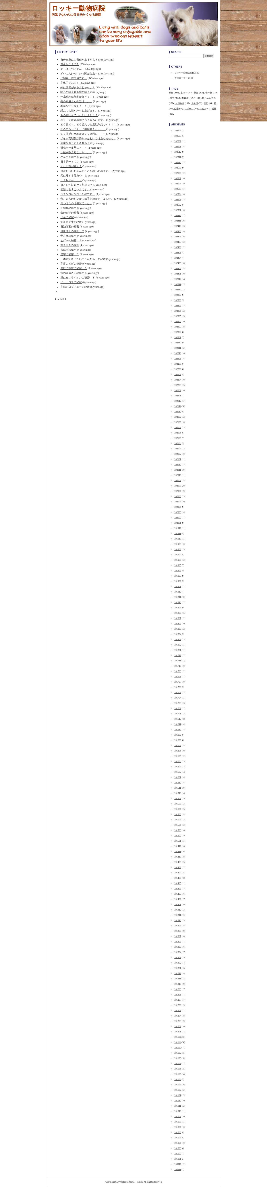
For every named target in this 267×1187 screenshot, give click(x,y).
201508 (177, 804)
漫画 (214, 108)
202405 (177, 252)
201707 (177, 682)
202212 (177, 342)
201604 (177, 761)
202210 (177, 353)
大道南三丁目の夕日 (184, 78)
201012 (177, 1100)
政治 (193, 98)
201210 (177, 984)
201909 (177, 544)
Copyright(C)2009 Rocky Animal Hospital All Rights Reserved (133, 1182)
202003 (177, 512)
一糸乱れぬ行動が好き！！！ (77, 96)
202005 (177, 501)
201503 (177, 830)
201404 (177, 888)
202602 (177, 141)
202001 (177, 523)
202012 (177, 464)
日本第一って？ (69, 161)
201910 (177, 539)
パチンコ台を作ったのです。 (77, 194)
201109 (177, 1053)
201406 (177, 878)
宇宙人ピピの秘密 (71, 263)
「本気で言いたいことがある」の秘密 (83, 259)
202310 (177, 289)
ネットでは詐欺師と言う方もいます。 (83, 119)
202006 (177, 496)
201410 (177, 857)
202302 (177, 332)
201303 (177, 957)
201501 (177, 841)
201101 (177, 1095)
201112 (177, 1037)
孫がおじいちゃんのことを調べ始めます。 (85, 170)
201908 (177, 549)
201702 (177, 708)
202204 (177, 380)
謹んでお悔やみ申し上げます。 (79, 110)
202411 (177, 221)
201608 (177, 740)
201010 (177, 1111)
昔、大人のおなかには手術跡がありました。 (87, 198)
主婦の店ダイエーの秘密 (75, 286)
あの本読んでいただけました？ (79, 115)
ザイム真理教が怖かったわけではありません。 (88, 138)
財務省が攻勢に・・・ (73, 147)
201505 (177, 819)
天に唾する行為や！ (72, 175)
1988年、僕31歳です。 (73, 78)
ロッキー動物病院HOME (186, 73)
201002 (177, 1153)
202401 (177, 274)
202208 (177, 364)
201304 (177, 952)
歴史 (172, 98)
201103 (177, 1084)
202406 (177, 247)
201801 (177, 650)
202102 (177, 454)
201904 (177, 570)
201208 (177, 994)
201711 (177, 660)
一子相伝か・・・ (71, 180)
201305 (177, 947)
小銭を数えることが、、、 (76, 152)
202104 (177, 443)
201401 (177, 904)
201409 (177, 862)
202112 (177, 401)
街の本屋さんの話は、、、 (76, 101)
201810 (177, 602)
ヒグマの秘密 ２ (71, 240)
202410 (177, 226)
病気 (206, 103)
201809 (177, 607)
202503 (177, 199)
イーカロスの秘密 (71, 282)
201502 (177, 835)
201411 (177, 851)
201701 (177, 713)
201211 (177, 978)
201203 (177, 1021)
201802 (177, 645)
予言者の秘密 (68, 235)
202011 (177, 470)
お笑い (202, 108)
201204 (177, 1016)
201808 (177, 613)
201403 (177, 894)
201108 (177, 1058)
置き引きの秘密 (69, 245)
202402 (177, 268)
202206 (177, 369)
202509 (177, 168)
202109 (177, 417)
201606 (177, 751)
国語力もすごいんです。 (75, 189)
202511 (177, 157)
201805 (177, 629)
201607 (177, 745)
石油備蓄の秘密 (69, 226)
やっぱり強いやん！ (72, 68)
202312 (177, 279)
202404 (177, 258)
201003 (177, 1148)
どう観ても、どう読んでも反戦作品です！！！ (88, 124)
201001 (177, 1159)
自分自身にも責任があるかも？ (79, 59)
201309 (177, 925)
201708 (177, 676)
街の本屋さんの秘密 (72, 273)
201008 (177, 1122)
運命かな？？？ (69, 64)
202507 (177, 178)
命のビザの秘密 (69, 212)
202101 (177, 459)
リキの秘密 (67, 217)
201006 (177, 1132)
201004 (177, 1143)
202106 (177, 433)
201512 (177, 782)
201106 (177, 1069)
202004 (177, 507)
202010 (177, 475)
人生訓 (194, 103)
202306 (177, 311)
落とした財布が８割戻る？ (76, 184)
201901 (177, 586)
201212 (177, 973)
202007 (177, 491)
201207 (177, 1000)
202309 (177, 295)
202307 (177, 305)
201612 (177, 719)
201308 (177, 931)
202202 (177, 390)
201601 (177, 777)
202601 (177, 146)
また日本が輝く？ (71, 166)
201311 (177, 915)
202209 (177, 358)
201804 (177, 634)
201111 (177, 1042)
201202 (177, 1026)
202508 (177, 173)
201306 (177, 941)
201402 (177, 899)
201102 (177, 1090)
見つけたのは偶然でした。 (76, 203)
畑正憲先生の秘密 (71, 221)
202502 (177, 205)
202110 (177, 411)
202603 (177, 136)
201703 (177, 703)
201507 (177, 809)
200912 (177, 1164)
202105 (177, 438)
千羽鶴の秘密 (68, 208)
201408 (177, 867)
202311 (177, 284)
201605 (177, 756)
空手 (176, 108)
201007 (177, 1127)
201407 (177, 872)
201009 (177, 1116)
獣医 (196, 92)
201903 (177, 576)
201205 (177, 1010)
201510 (177, 793)
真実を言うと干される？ (75, 143)
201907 (177, 554)
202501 (177, 210)
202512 (177, 152)
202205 (177, 374)
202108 (177, 422)
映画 (171, 92)
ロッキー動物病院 (78, 8)
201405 (177, 883)
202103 (177, 448)
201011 (177, 1106)
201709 (177, 671)
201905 (177, 565)
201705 (177, 692)
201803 (177, 639)
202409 (177, 231)
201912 (177, 528)
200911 (177, 1169)
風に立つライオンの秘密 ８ (77, 277)
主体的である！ (69, 82)
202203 (177, 385)
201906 (177, 560)
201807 (177, 618)
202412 (177, 215)
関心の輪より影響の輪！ (75, 92)
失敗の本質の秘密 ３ (73, 268)
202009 (177, 480)
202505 (177, 189)
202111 (177, 406)
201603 (177, 766)
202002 (177, 517)
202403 (177, 263)
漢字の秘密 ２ (69, 254)
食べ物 (208, 92)
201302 (177, 963)
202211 (177, 348)
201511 (177, 788)
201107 (177, 1063)
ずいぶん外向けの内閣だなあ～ (79, 73)
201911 (177, 533)
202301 (177, 337)
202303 (177, 327)
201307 (177, 936)
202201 (177, 395)
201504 (177, 825)
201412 (177, 846)
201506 (177, 814)
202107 (177, 427)
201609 (177, 735)
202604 (177, 130)
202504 (177, 194)
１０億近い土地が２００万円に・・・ (83, 133)
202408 (177, 236)
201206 (177, 1005)
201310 (177, 920)
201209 (177, 989)
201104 (177, 1079)
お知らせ (179, 103)
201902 (177, 581)
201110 (177, 1047)
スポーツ (189, 108)
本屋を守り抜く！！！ (73, 106)
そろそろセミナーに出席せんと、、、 (83, 129)
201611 (177, 724)
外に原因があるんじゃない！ (77, 87)
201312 (177, 910)
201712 (177, 655)
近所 (213, 98)
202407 (177, 242)
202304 (177, 321)
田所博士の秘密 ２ (72, 231)
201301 (177, 968)
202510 (177, 162)
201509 (177, 798)
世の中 (183, 92)
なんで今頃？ (68, 157)
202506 (177, 183)
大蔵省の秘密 (68, 249)
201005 (177, 1137)
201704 (177, 698)
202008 (177, 486)
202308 (177, 300)
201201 (177, 1031)
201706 (177, 687)
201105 (177, 1074)
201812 (177, 592)
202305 (177, 316)
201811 (177, 597)
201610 (177, 729)
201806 (177, 623)
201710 (177, 666)
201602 (177, 772)
